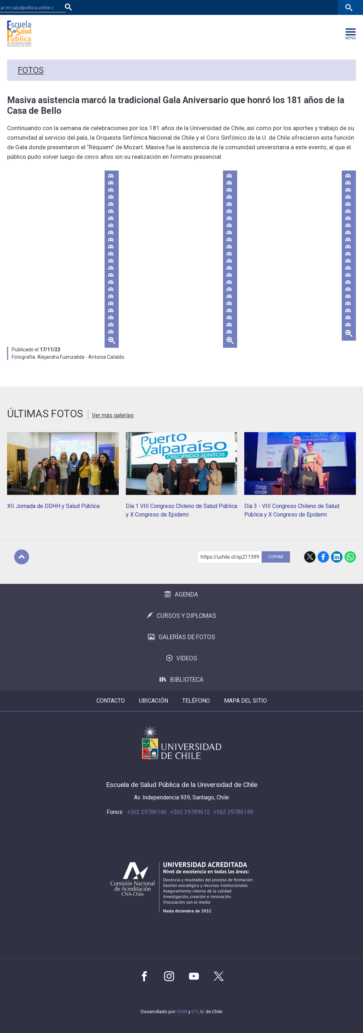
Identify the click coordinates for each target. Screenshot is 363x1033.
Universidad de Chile (181, 742)
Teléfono (196, 700)
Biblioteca (181, 679)
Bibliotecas (296, 7)
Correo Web (326, 7)
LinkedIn (337, 557)
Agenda (181, 594)
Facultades (207, 7)
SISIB (182, 1011)
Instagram (169, 976)
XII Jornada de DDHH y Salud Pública (53, 506)
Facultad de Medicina (165, 7)
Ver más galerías (113, 415)
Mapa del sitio (245, 700)
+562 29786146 (147, 812)
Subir (21, 556)
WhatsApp (350, 556)
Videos (181, 658)
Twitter (219, 976)
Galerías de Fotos (181, 637)
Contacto (110, 700)
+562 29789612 (190, 812)
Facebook (323, 557)
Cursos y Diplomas (181, 615)
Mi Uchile (269, 7)
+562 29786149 (233, 812)
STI (194, 1011)
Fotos (31, 70)
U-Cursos (244, 7)
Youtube (194, 976)
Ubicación (153, 700)
